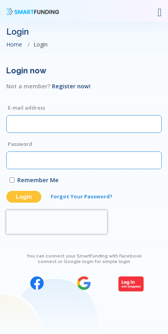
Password (20, 143)
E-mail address (26, 107)
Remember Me (38, 180)
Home (14, 44)
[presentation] (56, 222)
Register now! (71, 86)
